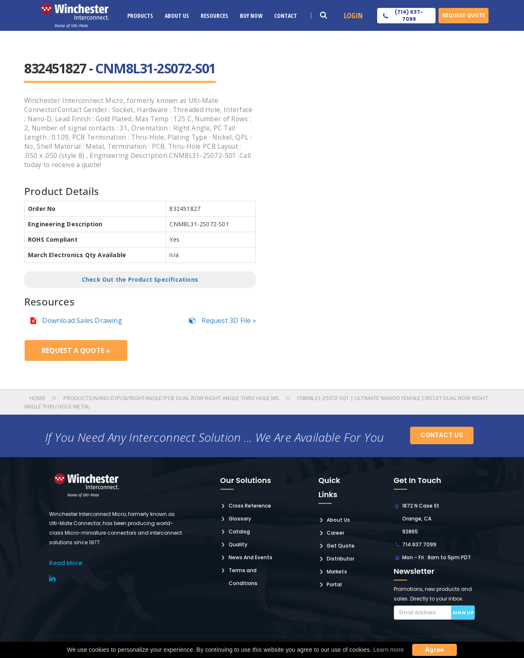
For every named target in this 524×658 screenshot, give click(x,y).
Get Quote (341, 545)
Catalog (239, 531)
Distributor (340, 558)
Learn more (388, 649)
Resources (214, 16)
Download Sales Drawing (76, 320)
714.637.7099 (419, 544)
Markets (337, 571)
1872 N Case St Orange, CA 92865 (420, 518)
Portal (334, 584)
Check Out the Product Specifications (140, 279)
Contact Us (442, 435)
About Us (177, 16)
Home (38, 398)
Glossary (240, 518)
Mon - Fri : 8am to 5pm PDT (436, 557)
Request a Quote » (76, 350)
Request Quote (463, 15)
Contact (285, 16)
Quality (238, 544)
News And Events (250, 557)
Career (335, 532)
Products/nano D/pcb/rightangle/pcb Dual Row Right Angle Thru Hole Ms (171, 398)
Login (353, 15)
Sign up (463, 612)
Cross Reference (250, 505)
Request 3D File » (222, 320)
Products (140, 16)
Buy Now (251, 16)
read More (65, 563)
